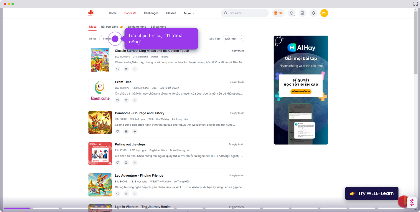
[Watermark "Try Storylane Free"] (412, 202)
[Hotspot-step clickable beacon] (115, 39)
